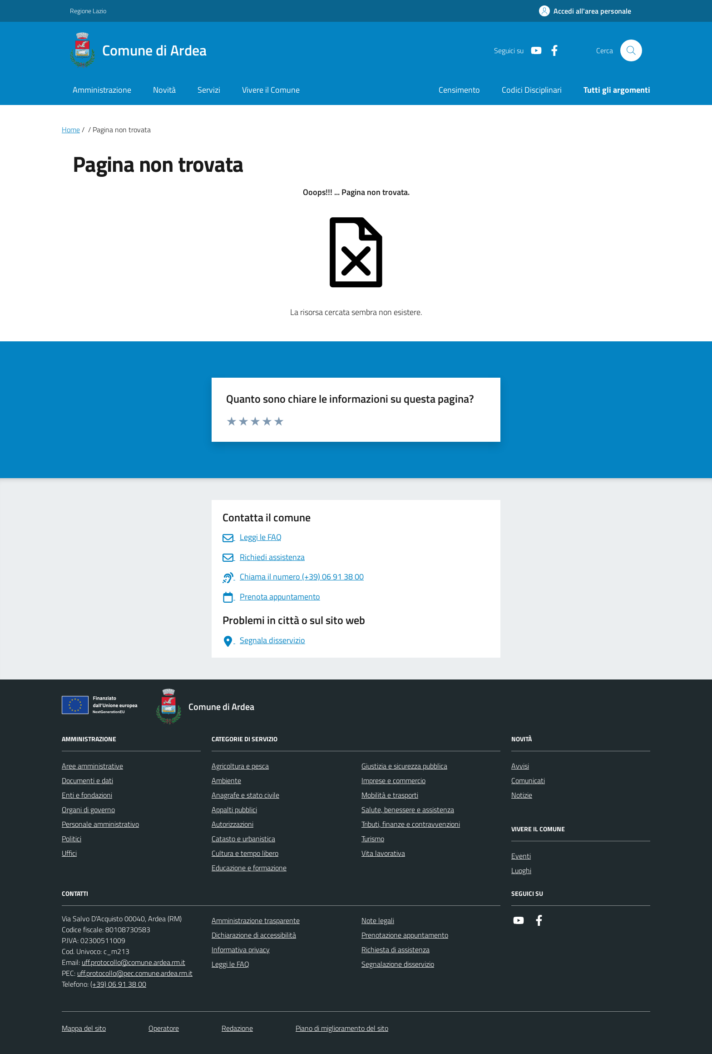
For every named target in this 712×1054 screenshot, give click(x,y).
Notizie (521, 794)
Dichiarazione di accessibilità (254, 934)
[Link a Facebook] (551, 50)
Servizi (209, 90)
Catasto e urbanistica (243, 838)
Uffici (69, 853)
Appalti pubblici (234, 809)
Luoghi (521, 870)
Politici (71, 838)
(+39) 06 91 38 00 (118, 984)
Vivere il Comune (271, 90)
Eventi (521, 855)
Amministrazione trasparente (256, 920)
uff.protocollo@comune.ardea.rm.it (133, 962)
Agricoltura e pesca (240, 765)
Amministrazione (102, 90)
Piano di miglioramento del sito (342, 1028)
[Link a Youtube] (533, 50)
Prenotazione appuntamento (404, 934)
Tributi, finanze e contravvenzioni (410, 824)
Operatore (163, 1028)
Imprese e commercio (393, 780)
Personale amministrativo (100, 824)
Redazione (237, 1028)
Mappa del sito (84, 1028)
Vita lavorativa (383, 853)
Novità (164, 90)
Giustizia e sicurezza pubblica (404, 765)
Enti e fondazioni (87, 794)
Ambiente (226, 780)
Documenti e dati (87, 780)
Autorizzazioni (232, 824)
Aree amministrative (92, 765)
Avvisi (520, 765)
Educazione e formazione (249, 867)
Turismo (372, 838)
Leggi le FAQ (230, 964)
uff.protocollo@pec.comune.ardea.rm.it (135, 973)
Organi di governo (88, 809)
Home (71, 129)
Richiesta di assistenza (395, 949)
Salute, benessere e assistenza (407, 809)
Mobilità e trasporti (389, 794)
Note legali (377, 920)
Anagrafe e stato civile (245, 794)
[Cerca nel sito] (631, 50)
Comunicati (528, 780)
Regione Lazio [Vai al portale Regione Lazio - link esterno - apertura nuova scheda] (88, 10)
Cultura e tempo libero (245, 853)
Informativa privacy (241, 949)
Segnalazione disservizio (397, 964)
